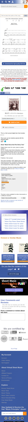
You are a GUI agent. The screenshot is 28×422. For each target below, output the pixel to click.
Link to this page (14, 274)
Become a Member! (14, 290)
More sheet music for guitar (14, 226)
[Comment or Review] (13, 316)
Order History (5, 360)
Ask (26, 15)
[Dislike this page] (18, 269)
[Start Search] (26, 6)
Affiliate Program (6, 373)
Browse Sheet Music (7, 388)
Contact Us (4, 375)
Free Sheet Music (7, 400)
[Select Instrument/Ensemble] (11, 198)
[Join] (25, 413)
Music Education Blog (8, 398)
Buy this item (16, 79)
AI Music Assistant (19, 168)
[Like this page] (15, 269)
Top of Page (14, 348)
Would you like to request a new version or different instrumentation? (12, 201)
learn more (4, 170)
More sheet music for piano (14, 228)
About (3, 371)
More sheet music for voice (14, 223)
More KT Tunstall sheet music (15, 219)
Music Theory (5, 393)
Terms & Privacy (6, 378)
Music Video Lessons (8, 395)
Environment (5, 380)
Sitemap (4, 402)
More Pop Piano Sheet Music (15, 221)
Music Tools (5, 390)
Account (4, 358)
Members (20, 113)
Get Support (5, 363)
